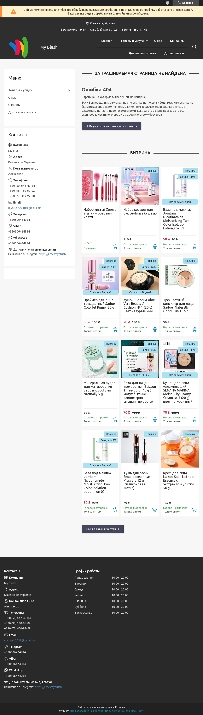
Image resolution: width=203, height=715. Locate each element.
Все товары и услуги (101, 528)
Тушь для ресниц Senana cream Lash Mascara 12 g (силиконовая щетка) (137, 480)
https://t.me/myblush (52, 254)
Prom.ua (120, 707)
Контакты (177, 40)
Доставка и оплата (142, 53)
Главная (106, 40)
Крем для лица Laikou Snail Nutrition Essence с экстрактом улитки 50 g (179, 480)
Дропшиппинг (174, 53)
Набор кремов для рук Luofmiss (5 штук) (140, 211)
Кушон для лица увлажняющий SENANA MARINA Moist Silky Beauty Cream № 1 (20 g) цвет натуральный (177, 392)
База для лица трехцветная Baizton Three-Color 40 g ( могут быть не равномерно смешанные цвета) (139, 392)
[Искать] (193, 47)
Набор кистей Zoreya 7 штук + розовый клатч (100, 213)
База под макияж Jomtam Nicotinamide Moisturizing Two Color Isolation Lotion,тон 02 (97, 482)
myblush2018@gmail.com (24, 208)
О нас (158, 40)
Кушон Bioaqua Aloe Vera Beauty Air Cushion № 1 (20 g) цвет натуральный (139, 305)
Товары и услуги (132, 40)
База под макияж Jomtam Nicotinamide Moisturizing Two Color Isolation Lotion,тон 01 (177, 219)
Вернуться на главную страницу (113, 126)
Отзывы (14, 105)
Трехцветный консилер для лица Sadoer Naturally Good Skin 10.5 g (178, 305)
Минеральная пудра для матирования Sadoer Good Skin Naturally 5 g (99, 388)
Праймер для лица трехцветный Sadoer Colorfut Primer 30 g (100, 303)
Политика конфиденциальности (124, 711)
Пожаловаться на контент (87, 711)
